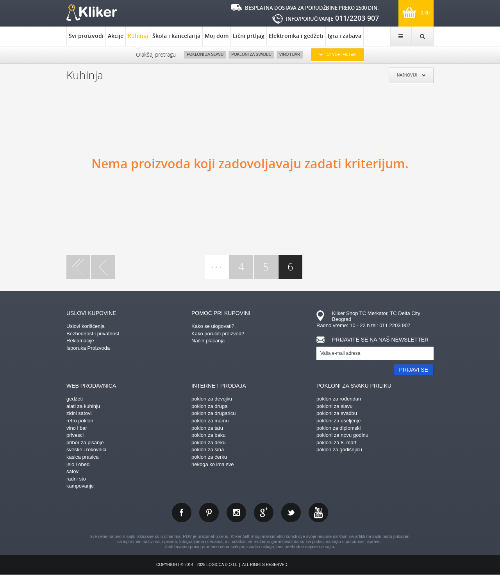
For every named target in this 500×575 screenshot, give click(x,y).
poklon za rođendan (338, 399)
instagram (236, 512)
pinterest (209, 512)
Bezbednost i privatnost (92, 333)
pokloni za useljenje (338, 421)
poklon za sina (207, 449)
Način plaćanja (208, 341)
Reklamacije (80, 341)
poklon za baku (208, 435)
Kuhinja (138, 39)
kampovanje (80, 486)
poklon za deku (208, 442)
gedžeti (74, 399)
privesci (75, 435)
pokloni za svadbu (336, 413)
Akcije (115, 35)
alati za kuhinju (83, 406)
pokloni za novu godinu (342, 435)
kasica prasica (82, 457)
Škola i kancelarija (176, 35)
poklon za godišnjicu (339, 449)
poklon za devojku (211, 399)
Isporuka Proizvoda (88, 348)
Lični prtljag (248, 35)
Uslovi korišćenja (85, 326)
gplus (263, 512)
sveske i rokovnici (86, 449)
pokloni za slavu (334, 406)
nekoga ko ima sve (212, 464)
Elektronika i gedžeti (296, 35)
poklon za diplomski (338, 428)
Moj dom (217, 35)
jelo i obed (77, 464)
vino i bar (76, 428)
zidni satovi (78, 413)
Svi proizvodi (86, 35)
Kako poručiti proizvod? (217, 333)
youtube (318, 512)
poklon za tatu (207, 428)
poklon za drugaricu (213, 413)
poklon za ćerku (209, 457)
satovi (73, 471)
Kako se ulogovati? (212, 326)
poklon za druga (209, 406)
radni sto (76, 479)
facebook (181, 512)
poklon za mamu (210, 421)
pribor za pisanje (85, 442)
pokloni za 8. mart (336, 442)
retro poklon (79, 421)
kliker (91, 12)
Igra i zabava (344, 35)
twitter (291, 512)
